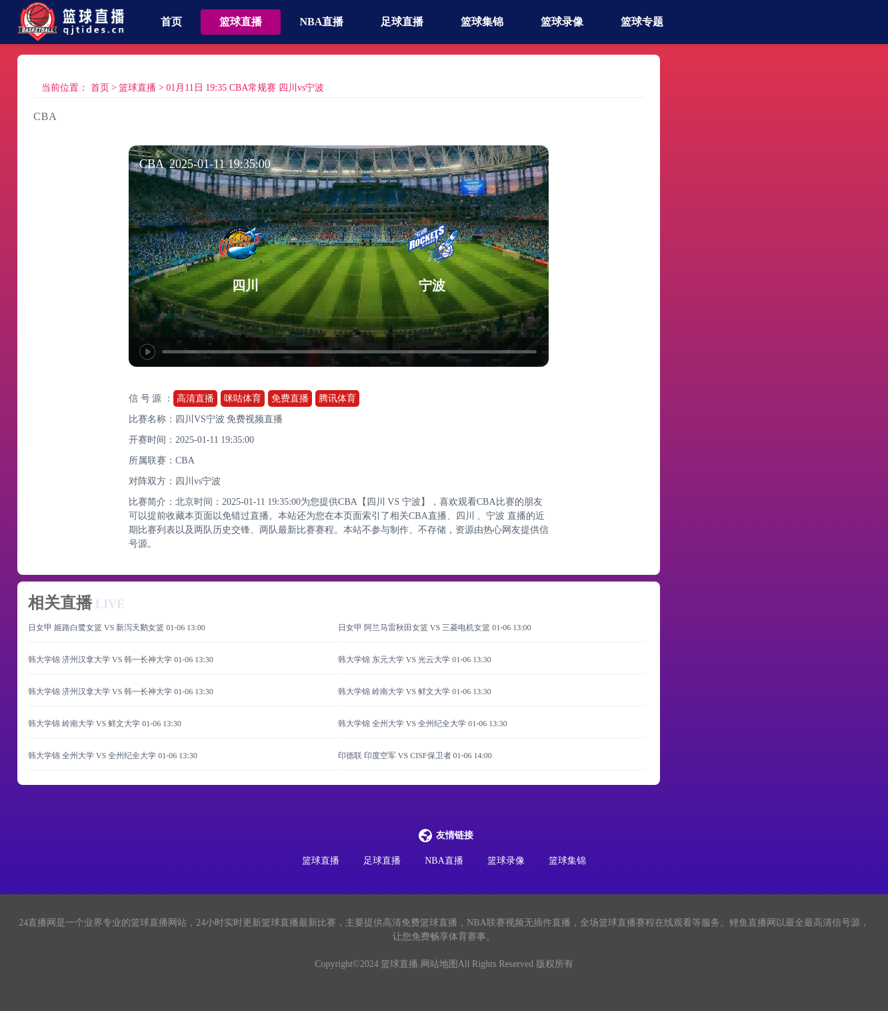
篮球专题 (642, 21)
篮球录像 (562, 21)
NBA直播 (321, 21)
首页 (171, 21)
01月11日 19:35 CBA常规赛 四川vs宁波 (245, 88)
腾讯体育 (337, 398)
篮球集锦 (482, 21)
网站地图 (439, 964)
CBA (185, 460)
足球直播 (402, 21)
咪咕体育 (242, 398)
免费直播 (290, 398)
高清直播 (195, 398)
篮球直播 (240, 21)
